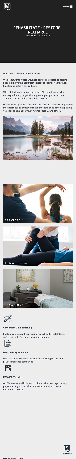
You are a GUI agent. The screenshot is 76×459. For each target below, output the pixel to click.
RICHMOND (31, 38)
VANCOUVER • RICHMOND (38, 448)
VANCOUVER (44, 38)
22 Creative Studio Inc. (41, 455)
